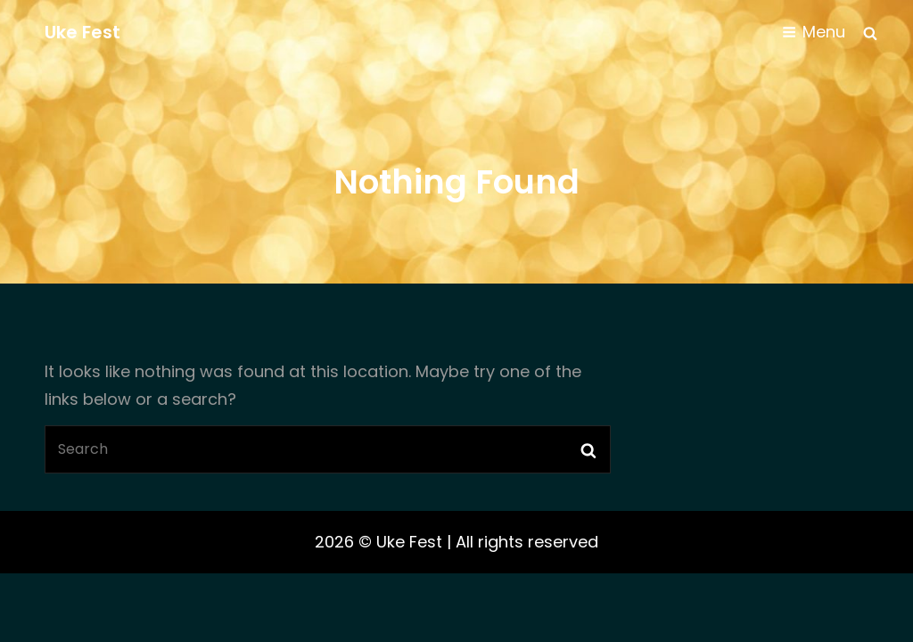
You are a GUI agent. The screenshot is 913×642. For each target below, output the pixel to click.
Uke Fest (82, 32)
